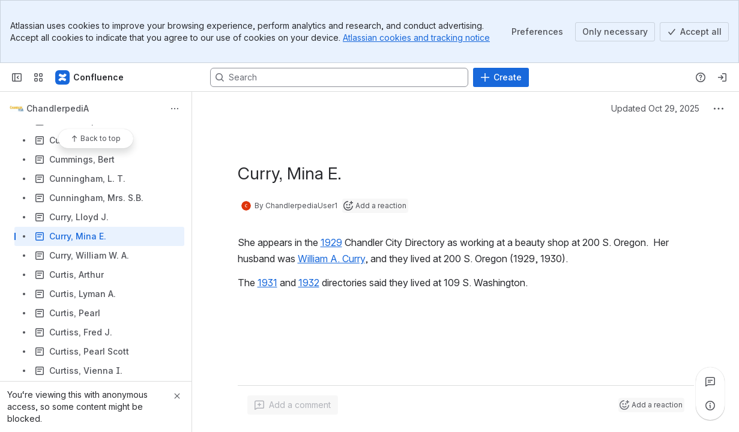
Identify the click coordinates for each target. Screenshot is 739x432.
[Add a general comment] (292, 405)
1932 (308, 283)
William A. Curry (331, 259)
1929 (331, 242)
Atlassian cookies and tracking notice (416, 37)
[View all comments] (710, 381)
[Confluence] (90, 77)
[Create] (501, 77)
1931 (267, 283)
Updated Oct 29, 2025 (655, 108)
